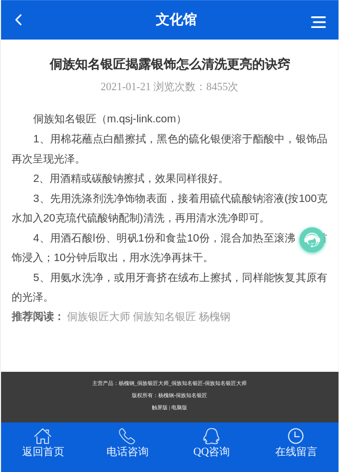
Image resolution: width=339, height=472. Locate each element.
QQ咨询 (211, 451)
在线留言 (296, 451)
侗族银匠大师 (98, 316)
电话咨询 (127, 451)
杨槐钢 (214, 316)
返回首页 (43, 451)
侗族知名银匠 (164, 316)
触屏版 (160, 407)
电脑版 (179, 407)
